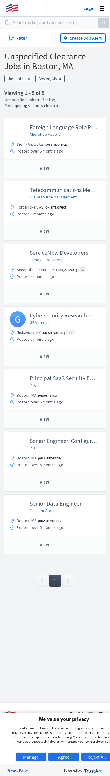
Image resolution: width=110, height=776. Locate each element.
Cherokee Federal (45, 134)
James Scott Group (47, 259)
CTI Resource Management (53, 197)
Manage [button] (31, 757)
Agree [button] (64, 757)
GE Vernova (40, 322)
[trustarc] (93, 770)
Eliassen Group (43, 510)
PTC (33, 385)
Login (88, 8)
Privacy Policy (17, 770)
